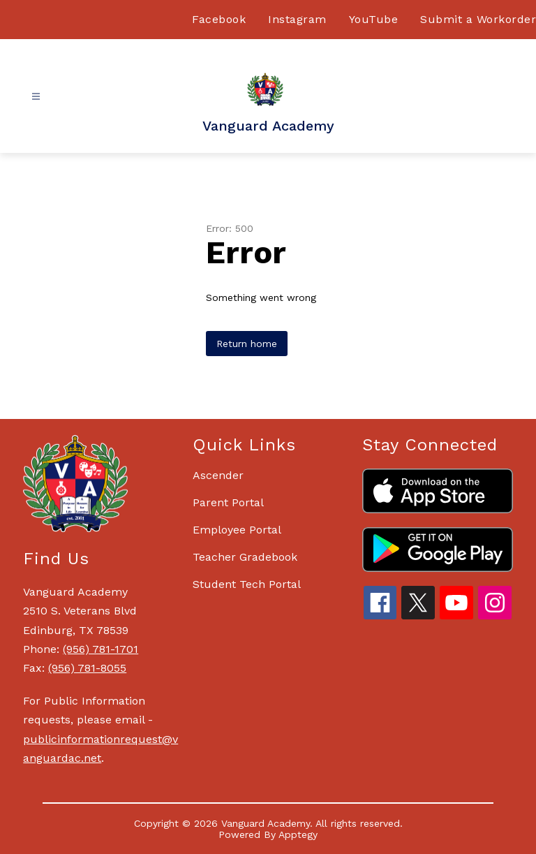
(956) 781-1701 (100, 649)
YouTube (374, 19)
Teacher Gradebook (245, 557)
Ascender (218, 475)
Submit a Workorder (478, 19)
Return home (246, 343)
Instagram (297, 19)
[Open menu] (36, 97)
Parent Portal (228, 502)
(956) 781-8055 (87, 668)
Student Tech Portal (247, 584)
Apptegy (298, 834)
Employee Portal (237, 529)
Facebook (219, 19)
